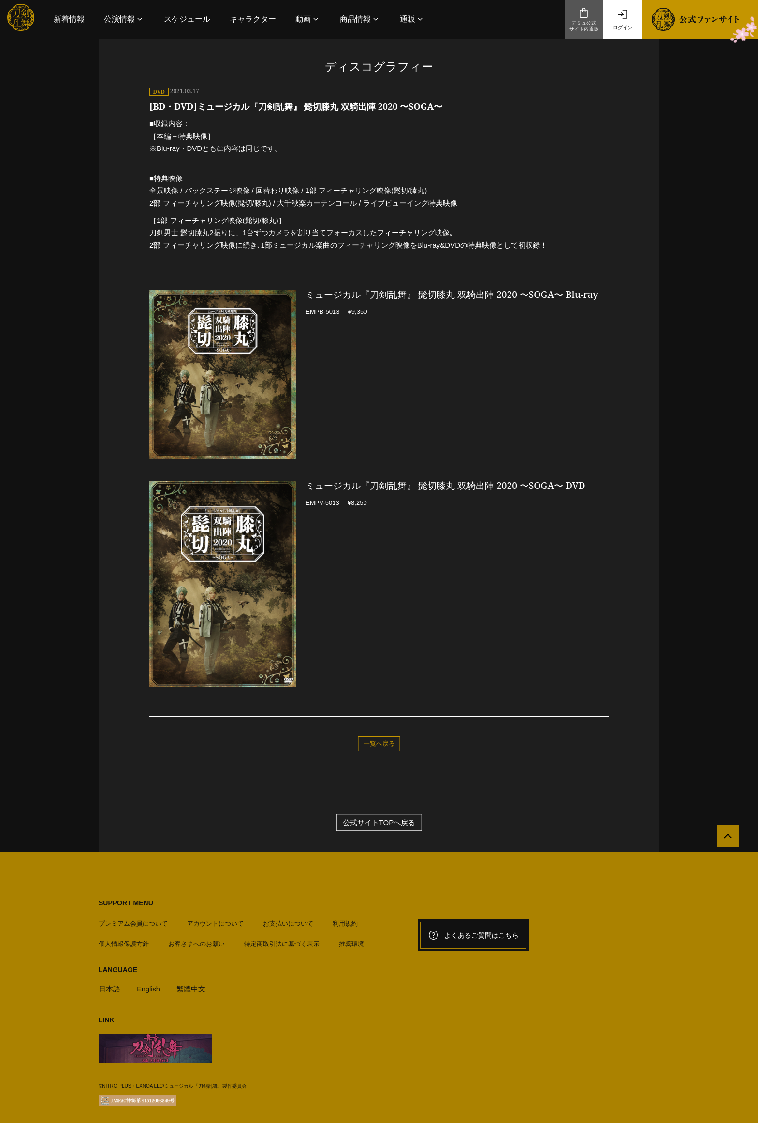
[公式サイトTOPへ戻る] (725, 838)
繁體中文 (191, 987)
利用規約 (345, 921)
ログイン (622, 19)
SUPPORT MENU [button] (126, 903)
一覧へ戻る (379, 743)
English (148, 987)
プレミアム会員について (133, 921)
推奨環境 (351, 942)
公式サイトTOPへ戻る (379, 822)
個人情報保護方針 (124, 942)
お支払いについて (288, 921)
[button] (124, 19)
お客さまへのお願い (196, 942)
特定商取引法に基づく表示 (282, 942)
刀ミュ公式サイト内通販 (583, 19)
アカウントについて (215, 921)
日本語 (109, 987)
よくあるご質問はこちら (473, 935)
